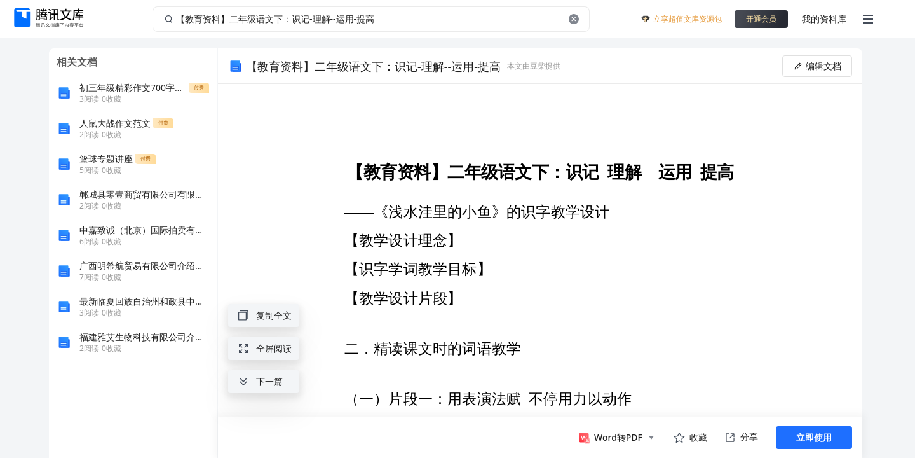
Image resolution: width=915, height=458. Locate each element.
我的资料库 (824, 19)
